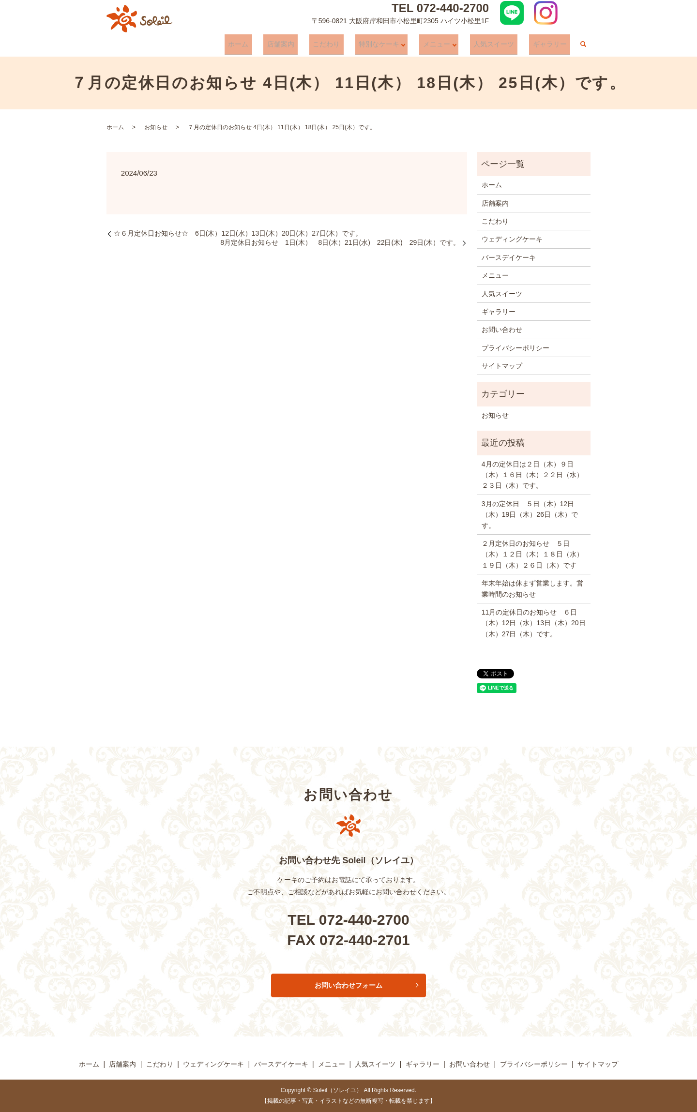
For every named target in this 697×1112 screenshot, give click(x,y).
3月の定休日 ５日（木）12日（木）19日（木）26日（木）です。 (530, 514)
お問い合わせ (502, 329)
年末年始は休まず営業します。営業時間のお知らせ (532, 588)
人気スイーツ (504, 46)
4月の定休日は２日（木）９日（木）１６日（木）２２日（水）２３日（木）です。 (532, 475)
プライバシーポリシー (515, 348)
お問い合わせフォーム (348, 985)
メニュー (449, 46)
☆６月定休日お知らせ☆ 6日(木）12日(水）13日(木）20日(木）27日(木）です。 (238, 233)
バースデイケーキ (509, 257)
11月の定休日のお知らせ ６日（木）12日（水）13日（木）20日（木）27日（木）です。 (534, 623)
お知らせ (155, 127)
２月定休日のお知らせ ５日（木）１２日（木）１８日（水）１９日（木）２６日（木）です (532, 554)
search (583, 47)
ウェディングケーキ (512, 239)
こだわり (348, 46)
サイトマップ (502, 366)
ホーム (274, 46)
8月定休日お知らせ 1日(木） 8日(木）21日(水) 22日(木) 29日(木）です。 (340, 242)
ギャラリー (553, 46)
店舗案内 (309, 46)
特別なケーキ (393, 46)
